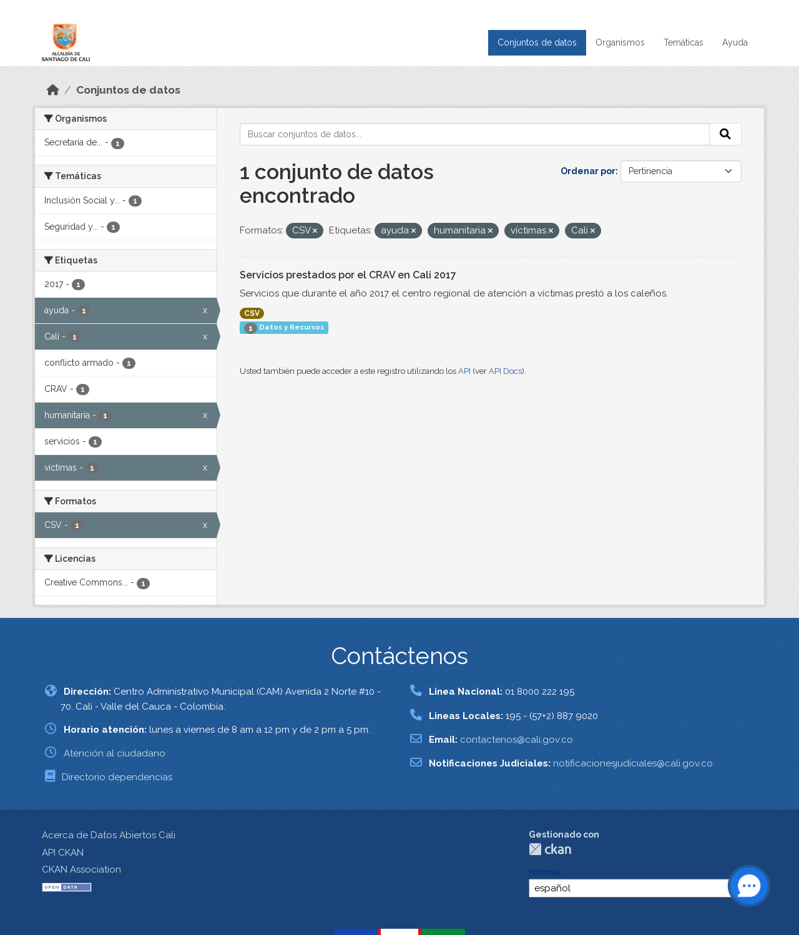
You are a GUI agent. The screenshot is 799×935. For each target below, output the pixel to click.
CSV (252, 313)
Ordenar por (588, 171)
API (464, 371)
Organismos (620, 42)
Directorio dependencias (117, 777)
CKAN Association (81, 869)
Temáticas (683, 42)
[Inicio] (53, 90)
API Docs (505, 371)
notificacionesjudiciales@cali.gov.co (633, 763)
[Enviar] (725, 134)
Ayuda (735, 42)
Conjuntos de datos (537, 42)
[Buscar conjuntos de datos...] (475, 134)
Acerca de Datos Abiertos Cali (108, 835)
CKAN (550, 849)
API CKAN (63, 852)
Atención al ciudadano (114, 753)
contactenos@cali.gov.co (516, 739)
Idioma (544, 872)
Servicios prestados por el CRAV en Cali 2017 (348, 275)
